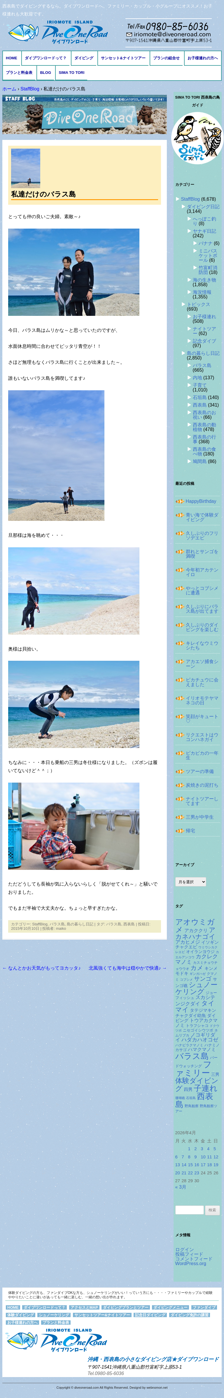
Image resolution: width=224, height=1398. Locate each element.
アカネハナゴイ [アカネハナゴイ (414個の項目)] (195, 933)
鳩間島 (200, 461)
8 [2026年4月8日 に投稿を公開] (189, 1157)
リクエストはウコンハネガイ (202, 737)
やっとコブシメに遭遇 (202, 590)
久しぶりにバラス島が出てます (202, 609)
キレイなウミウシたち (202, 645)
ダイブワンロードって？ (45, 58)
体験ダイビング (20, 1315)
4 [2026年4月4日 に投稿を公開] (208, 1148)
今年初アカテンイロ (202, 572)
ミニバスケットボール (208, 255)
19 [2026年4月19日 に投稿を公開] (216, 1164)
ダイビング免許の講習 (190, 1315)
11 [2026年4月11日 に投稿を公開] (209, 1157)
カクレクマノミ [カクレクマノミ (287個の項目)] (196, 959)
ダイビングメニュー (170, 1307)
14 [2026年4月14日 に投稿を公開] (183, 1164)
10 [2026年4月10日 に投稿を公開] (203, 1157)
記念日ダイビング (150, 1315)
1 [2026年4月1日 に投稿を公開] (189, 1148)
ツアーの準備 (200, 771)
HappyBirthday (201, 501)
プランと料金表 (19, 72)
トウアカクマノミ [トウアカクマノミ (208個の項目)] (196, 1023)
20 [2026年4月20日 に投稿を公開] (177, 1173)
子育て (200, 385)
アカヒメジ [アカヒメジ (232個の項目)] (187, 942)
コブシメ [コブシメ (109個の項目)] (186, 979)
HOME (11, 58)
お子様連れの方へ (203, 58)
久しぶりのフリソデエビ (202, 535)
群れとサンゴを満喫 (202, 554)
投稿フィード (189, 1254)
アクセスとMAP (84, 1307)
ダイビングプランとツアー (125, 1307)
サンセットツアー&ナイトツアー (102, 1315)
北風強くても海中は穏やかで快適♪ (128, 968)
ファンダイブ (204, 1307)
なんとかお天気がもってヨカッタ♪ (41, 968)
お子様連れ (204, 316)
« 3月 (180, 1187)
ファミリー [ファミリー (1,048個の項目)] (193, 1068)
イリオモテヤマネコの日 (202, 700)
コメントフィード (194, 1258)
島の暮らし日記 (80, 924)
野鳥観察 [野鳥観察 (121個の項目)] (192, 1106)
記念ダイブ (204, 341)
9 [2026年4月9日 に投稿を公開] (195, 1157)
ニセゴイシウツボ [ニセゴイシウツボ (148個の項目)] (198, 1030)
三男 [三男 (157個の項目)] (215, 1074)
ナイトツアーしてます (202, 801)
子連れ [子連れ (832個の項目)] (206, 1088)
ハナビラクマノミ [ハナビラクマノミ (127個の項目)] (189, 1045)
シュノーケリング (54, 1315)
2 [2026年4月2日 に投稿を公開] (195, 1148)
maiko (61, 928)
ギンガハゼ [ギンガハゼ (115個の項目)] (198, 973)
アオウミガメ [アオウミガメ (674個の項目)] (195, 926)
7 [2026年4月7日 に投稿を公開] (182, 1157)
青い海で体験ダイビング (202, 517)
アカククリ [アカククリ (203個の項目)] (196, 930)
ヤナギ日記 (204, 231)
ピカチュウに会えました (202, 682)
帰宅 (190, 830)
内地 (197, 377)
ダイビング (83, 58)
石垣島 (200, 397)
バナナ (206, 243)
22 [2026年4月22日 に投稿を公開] (190, 1173)
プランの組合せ (166, 58)
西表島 (129, 924)
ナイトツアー (204, 331)
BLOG (45, 72)
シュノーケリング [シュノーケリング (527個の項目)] (196, 988)
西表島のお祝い (204, 415)
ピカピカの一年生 (202, 755)
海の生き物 (204, 279)
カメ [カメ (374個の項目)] (196, 967)
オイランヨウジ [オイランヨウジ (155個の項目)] (200, 952)
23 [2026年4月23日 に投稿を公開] (196, 1173)
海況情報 (202, 292)
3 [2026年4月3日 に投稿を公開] (202, 1148)
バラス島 (57, 924)
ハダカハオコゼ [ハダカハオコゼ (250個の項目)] (199, 1040)
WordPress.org (190, 1263)
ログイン (184, 1249)
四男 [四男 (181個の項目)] (188, 1089)
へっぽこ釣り (204, 221)
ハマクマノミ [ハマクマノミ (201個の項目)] (202, 1049)
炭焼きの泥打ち (202, 785)
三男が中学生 (200, 817)
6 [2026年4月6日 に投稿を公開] (176, 1157)
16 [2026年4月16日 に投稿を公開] (196, 1164)
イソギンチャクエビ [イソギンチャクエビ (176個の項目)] (197, 944)
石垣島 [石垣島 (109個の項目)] (191, 1098)
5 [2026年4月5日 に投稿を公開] (215, 1148)
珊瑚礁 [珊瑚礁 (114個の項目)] (180, 1098)
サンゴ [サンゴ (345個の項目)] (202, 978)
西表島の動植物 (204, 427)
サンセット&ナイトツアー (123, 58)
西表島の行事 (204, 439)
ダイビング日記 (203, 206)
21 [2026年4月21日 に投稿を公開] (183, 1173)
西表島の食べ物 (204, 451)
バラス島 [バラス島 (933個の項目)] (192, 1056)
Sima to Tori (71, 72)
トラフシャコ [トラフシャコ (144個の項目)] (197, 1025)
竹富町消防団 (208, 270)
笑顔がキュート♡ (202, 719)
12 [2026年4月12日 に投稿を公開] (216, 1157)
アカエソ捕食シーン (202, 664)
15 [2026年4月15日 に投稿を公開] (190, 1164)
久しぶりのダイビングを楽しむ (202, 627)
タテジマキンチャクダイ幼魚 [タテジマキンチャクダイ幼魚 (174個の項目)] (195, 1013)
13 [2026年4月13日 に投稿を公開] (177, 1164)
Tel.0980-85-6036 (106, 1373)
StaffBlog (40, 924)
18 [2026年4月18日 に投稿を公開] (209, 1164)
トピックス (198, 304)
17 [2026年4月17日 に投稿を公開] (203, 1164)
